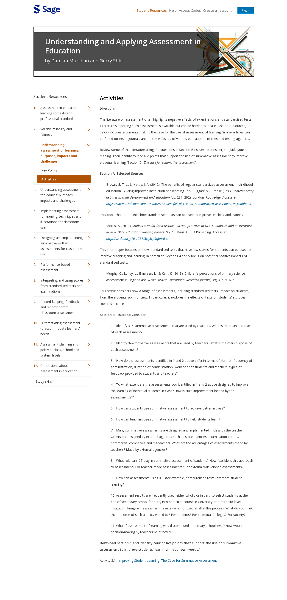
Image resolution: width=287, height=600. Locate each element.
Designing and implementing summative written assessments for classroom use (61, 245)
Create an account (217, 10)
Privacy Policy (223, 583)
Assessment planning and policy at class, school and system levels (59, 349)
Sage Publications (59, 583)
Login (245, 10)
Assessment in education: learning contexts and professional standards (59, 113)
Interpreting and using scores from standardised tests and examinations (62, 285)
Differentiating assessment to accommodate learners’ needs (60, 328)
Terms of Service (169, 583)
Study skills (44, 381)
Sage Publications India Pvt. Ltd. (100, 583)
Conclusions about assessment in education (58, 368)
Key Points (49, 170)
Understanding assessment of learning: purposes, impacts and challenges (59, 153)
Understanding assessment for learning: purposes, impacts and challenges (60, 195)
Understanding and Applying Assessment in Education (123, 46)
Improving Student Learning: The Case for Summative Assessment (167, 560)
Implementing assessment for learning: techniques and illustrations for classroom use (60, 219)
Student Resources (152, 10)
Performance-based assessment (55, 267)
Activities (48, 179)
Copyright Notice (197, 583)
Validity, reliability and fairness (56, 132)
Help (173, 10)
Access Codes (190, 10)
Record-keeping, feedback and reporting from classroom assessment (59, 307)
